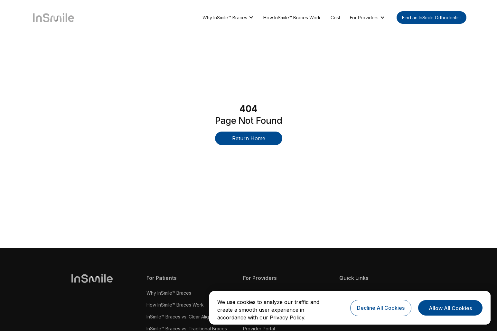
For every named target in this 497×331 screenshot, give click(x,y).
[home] (51, 17)
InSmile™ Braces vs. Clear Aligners (182, 316)
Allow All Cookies (450, 308)
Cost (335, 17)
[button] (228, 17)
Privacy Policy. (287, 317)
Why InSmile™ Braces (168, 293)
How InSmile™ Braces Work (292, 17)
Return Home (248, 138)
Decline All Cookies (381, 308)
